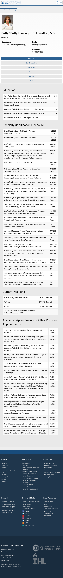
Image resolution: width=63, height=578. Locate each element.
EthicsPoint (47, 504)
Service (31, 72)
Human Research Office (8, 504)
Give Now (4, 467)
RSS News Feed (27, 523)
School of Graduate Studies (30, 478)
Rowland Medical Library (29, 474)
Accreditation (26, 463)
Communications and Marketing (31, 502)
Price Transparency (49, 474)
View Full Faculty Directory (8, 10)
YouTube (26, 516)
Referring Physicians (49, 477)
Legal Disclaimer (48, 506)
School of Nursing (27, 487)
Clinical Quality (48, 467)
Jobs (3, 472)
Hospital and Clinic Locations (52, 472)
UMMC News (26, 506)
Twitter (25, 513)
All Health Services (49, 463)
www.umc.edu (5, 560)
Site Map (4, 479)
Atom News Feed (28, 525)
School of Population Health (30, 489)
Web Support (47, 515)
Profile (31, 81)
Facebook (26, 511)
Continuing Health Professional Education (31, 468)
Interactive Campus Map (8, 470)
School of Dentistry (27, 476)
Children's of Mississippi (50, 465)
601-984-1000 (16, 564)
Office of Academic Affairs (29, 471)
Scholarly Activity (31, 63)
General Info (31, 58)
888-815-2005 (17, 566)
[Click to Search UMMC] (57, 2)
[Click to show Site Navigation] (61, 2)
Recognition (31, 67)
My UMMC (4, 474)
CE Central (4, 463)
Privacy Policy (47, 511)
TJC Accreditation (48, 513)
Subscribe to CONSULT (28, 509)
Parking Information (7, 477)
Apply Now (25, 465)
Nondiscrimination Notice (51, 509)
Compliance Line (48, 502)
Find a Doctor (47, 470)
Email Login (5, 465)
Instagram (26, 518)
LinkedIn (25, 520)
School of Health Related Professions (29, 481)
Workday (4, 481)
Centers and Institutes (8, 502)
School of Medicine (27, 484)
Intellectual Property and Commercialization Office (8, 507)
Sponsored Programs (7, 512)
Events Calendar (27, 504)
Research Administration (8, 510)
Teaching (31, 76)
